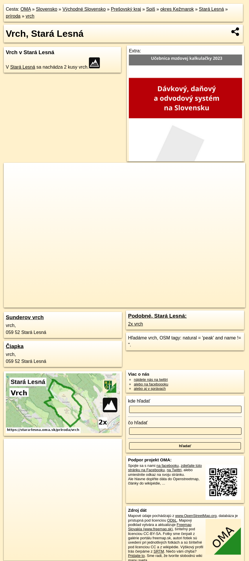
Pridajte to (136, 555)
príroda (13, 16)
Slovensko (46, 9)
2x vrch (135, 323)
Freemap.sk (166, 303)
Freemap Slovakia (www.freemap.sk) (159, 526)
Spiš (150, 9)
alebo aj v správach (150, 388)
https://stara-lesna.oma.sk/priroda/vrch (215, 303)
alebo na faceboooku (151, 384)
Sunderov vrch (25, 317)
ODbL (172, 520)
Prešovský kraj (126, 9)
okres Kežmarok (177, 9)
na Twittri (174, 470)
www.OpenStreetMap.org (196, 516)
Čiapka (14, 346)
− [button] (14, 181)
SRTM (158, 551)
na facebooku (167, 465)
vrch (30, 16)
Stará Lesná (211, 9)
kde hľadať (139, 401)
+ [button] (14, 172)
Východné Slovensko (84, 9)
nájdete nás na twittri (151, 379)
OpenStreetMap (136, 303)
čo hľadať (138, 422)
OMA (26, 9)
